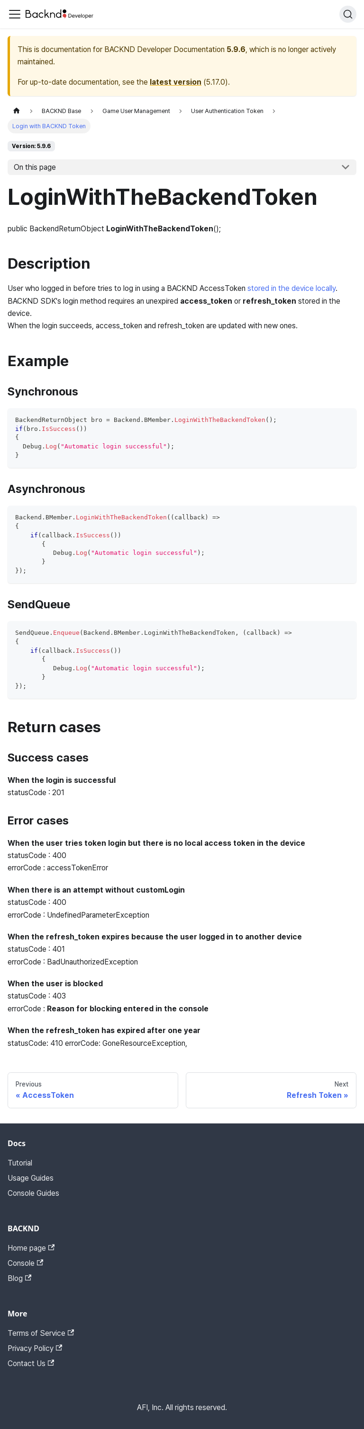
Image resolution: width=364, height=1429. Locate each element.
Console (25, 1263)
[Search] (347, 14)
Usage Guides (31, 1178)
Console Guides (33, 1193)
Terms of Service (41, 1333)
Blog (19, 1278)
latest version (175, 82)
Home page (31, 1248)
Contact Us (31, 1363)
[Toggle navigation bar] (15, 14)
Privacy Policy (35, 1348)
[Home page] (17, 111)
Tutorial (20, 1162)
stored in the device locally (291, 288)
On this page (35, 167)
